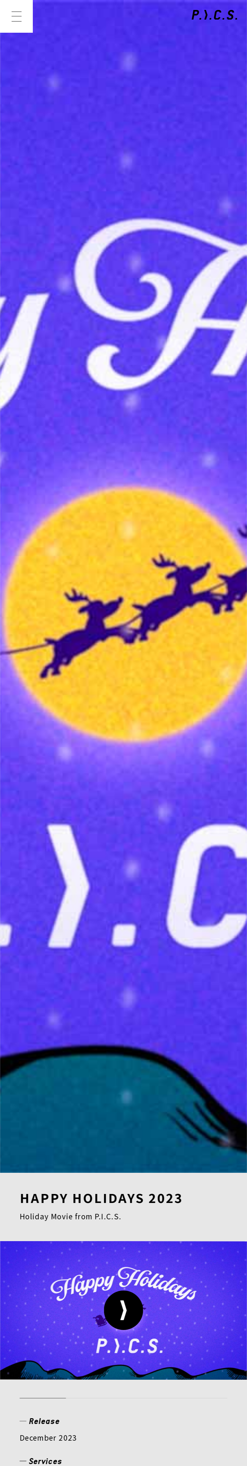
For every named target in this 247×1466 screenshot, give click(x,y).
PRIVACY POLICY (55, 1373)
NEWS (35, 1268)
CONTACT (171, 1310)
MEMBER (141, 1268)
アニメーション (47, 489)
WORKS (84, 1268)
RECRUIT (109, 1310)
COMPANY (45, 1310)
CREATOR (44, 1289)
